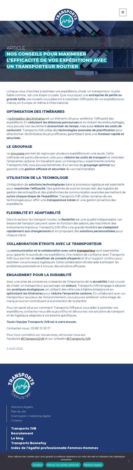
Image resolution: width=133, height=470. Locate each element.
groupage (18, 153)
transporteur (86, 250)
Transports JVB (23, 428)
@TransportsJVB (32, 338)
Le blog (17, 438)
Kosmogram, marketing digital (30, 416)
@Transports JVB (78, 338)
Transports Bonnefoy (28, 443)
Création (16, 420)
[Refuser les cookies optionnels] (128, 461)
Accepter (37, 465)
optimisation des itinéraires (26, 118)
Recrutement (22, 433)
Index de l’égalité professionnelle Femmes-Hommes (54, 448)
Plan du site (18, 411)
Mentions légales (22, 407)
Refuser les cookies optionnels (63, 465)
